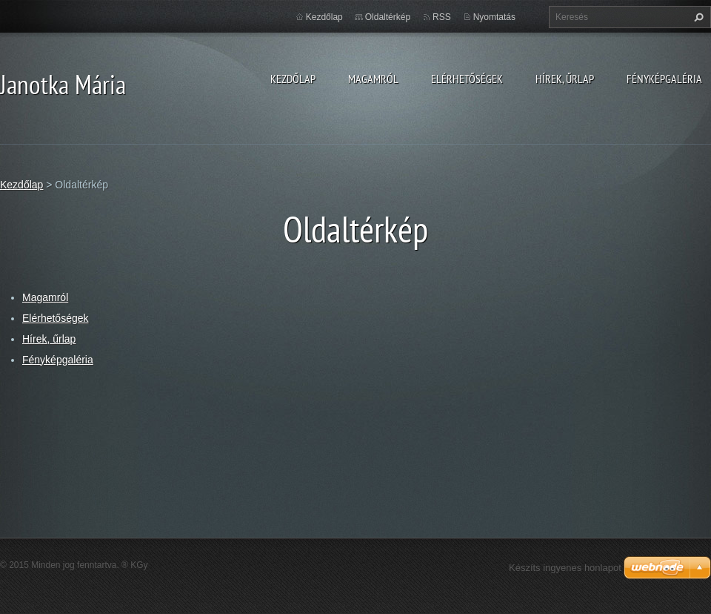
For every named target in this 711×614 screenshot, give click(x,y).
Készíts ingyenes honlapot (565, 567)
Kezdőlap (293, 78)
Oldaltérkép (387, 17)
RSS (442, 17)
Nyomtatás (494, 17)
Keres (697, 17)
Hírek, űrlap (564, 78)
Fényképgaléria (664, 78)
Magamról (373, 78)
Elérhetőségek (467, 78)
